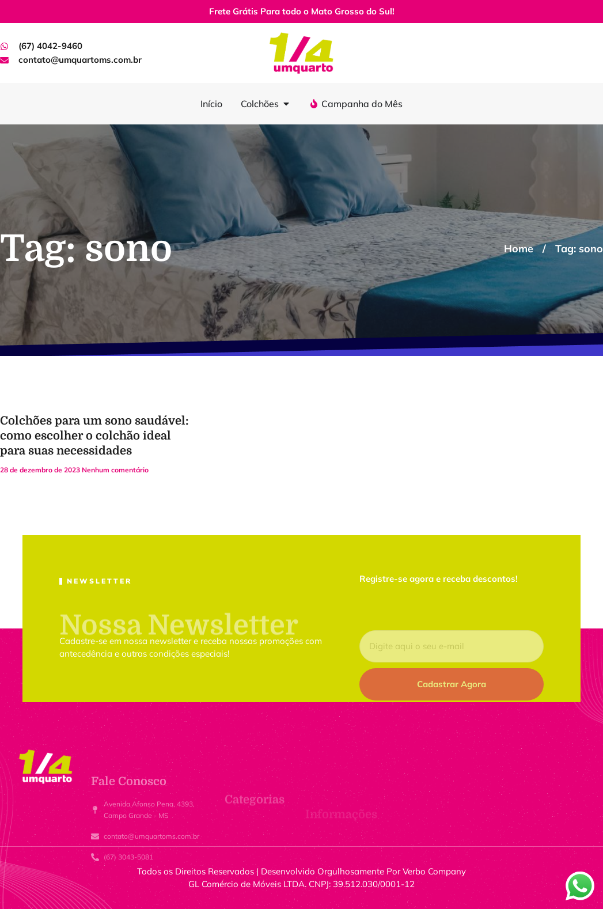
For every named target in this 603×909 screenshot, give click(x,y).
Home (518, 248)
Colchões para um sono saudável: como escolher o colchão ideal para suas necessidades (94, 435)
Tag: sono (579, 248)
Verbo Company (434, 871)
